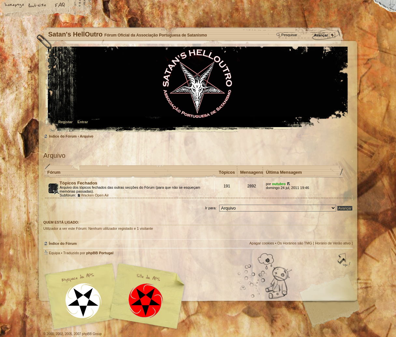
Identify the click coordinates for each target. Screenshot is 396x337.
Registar (65, 122)
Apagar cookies (261, 243)
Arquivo (86, 136)
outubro (279, 184)
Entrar (83, 122)
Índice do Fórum (197, 90)
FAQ (60, 5)
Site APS (145, 301)
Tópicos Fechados (78, 183)
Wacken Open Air (95, 195)
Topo (344, 261)
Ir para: (211, 208)
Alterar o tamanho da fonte (37, 5)
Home (14, 5)
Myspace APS (116, 296)
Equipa (54, 253)
